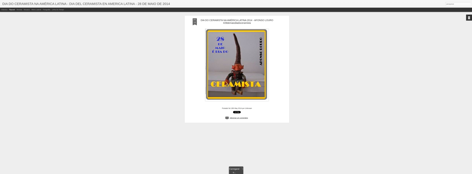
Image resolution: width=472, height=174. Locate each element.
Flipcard (12, 10)
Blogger (245, 172)
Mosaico (27, 10)
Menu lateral (36, 10)
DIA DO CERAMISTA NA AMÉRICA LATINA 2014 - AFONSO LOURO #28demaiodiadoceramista (237, 15)
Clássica (4, 10)
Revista (19, 10)
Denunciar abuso (253, 172)
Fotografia (46, 10)
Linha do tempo (58, 10)
